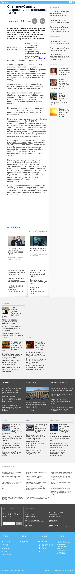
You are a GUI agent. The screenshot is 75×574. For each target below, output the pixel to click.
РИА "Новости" (40, 58)
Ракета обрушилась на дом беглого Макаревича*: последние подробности (16, 288)
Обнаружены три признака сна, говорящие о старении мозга (37, 290)
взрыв (19, 93)
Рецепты (33, 2)
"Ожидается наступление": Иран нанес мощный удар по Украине (11, 473)
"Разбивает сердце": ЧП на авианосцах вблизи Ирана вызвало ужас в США (11, 483)
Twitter (42, 548)
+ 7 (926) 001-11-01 (62, 552)
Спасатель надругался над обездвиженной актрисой (37, 473)
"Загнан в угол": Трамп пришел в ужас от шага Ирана (60, 483)
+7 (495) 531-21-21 (62, 546)
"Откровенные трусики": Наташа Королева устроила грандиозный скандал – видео (61, 473)
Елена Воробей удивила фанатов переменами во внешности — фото (16, 272)
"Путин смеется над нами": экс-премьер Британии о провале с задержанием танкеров (60, 493)
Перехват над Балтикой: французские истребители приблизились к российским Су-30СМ (61, 478)
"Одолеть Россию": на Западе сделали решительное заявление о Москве (11, 477)
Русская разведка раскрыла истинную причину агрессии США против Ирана (60, 487)
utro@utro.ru (60, 548)
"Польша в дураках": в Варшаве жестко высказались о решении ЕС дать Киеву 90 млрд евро (12, 498)
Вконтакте (43, 542)
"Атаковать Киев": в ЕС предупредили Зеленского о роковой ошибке (37, 273)
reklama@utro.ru (61, 553)
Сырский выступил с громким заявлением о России (12, 487)
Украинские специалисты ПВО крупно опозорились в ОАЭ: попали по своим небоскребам (36, 488)
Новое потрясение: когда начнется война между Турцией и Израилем (36, 483)
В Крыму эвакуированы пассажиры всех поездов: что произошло (16, 280)
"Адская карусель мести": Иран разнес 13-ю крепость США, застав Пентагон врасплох (37, 498)
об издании (24, 542)
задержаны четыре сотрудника (20, 143)
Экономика (26, 2)
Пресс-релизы (40, 2)
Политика (20, 2)
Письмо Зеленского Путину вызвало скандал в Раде (38, 282)
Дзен (41, 551)
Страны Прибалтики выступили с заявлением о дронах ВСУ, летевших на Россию (36, 478)
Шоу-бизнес (13, 2)
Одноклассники (45, 545)
